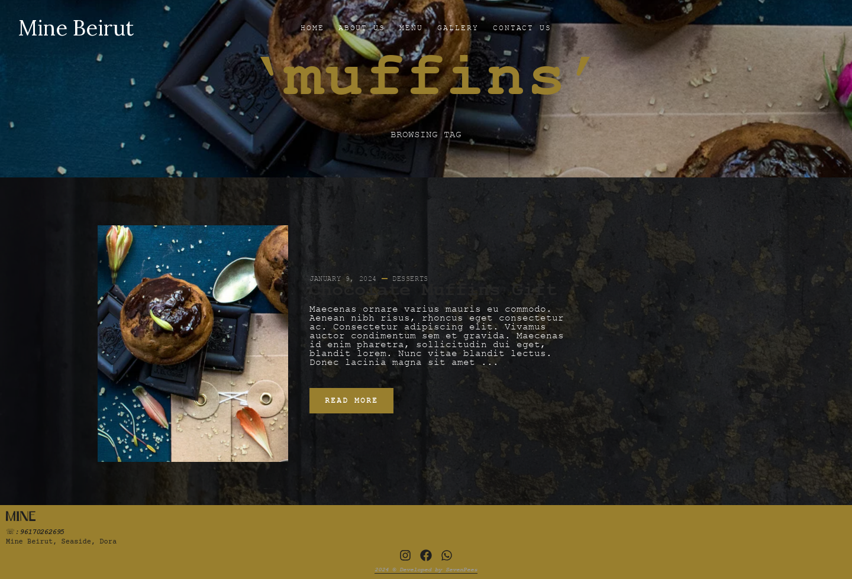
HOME (312, 28)
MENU (411, 28)
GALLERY (458, 28)
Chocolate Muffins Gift (433, 290)
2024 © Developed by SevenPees (426, 569)
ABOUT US (362, 28)
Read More (351, 400)
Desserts (410, 278)
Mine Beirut (76, 27)
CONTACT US (522, 28)
